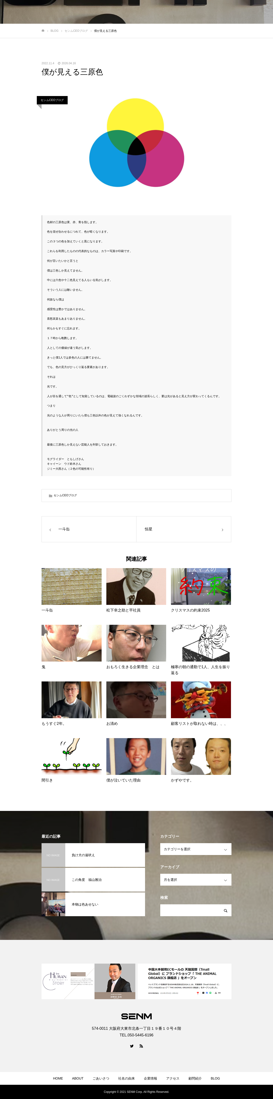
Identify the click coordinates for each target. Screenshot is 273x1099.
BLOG (215, 1078)
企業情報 (150, 1078)
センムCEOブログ (52, 100)
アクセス (172, 1078)
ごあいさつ (101, 1078)
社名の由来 (126, 1078)
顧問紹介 (195, 1078)
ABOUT (77, 1078)
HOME (58, 1078)
